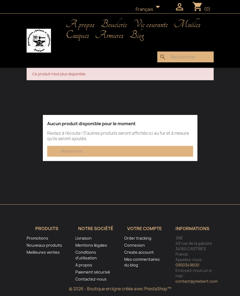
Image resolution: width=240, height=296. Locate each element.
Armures (109, 35)
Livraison (83, 238)
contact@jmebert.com (196, 281)
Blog (137, 35)
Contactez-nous (91, 279)
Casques (77, 35)
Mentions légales (91, 245)
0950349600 (187, 265)
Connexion (134, 245)
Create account (139, 252)
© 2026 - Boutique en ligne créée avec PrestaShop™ (120, 289)
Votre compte (144, 228)
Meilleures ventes (43, 252)
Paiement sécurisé (92, 272)
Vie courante (150, 24)
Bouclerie (114, 24)
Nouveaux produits (44, 245)
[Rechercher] (185, 57)
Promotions (37, 238)
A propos (80, 24)
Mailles (187, 24)
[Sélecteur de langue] (149, 9)
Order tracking (137, 238)
